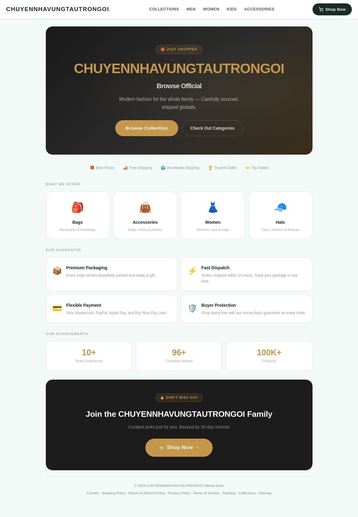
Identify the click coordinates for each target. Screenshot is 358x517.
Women (211, 9)
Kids (232, 9)
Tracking (229, 493)
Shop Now (332, 9)
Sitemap (264, 493)
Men (191, 9)
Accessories (259, 9)
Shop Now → (179, 447)
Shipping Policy (114, 493)
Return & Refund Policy (147, 493)
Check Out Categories (212, 128)
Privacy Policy (179, 493)
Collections (164, 9)
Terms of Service (206, 493)
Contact (93, 493)
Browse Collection (147, 128)
